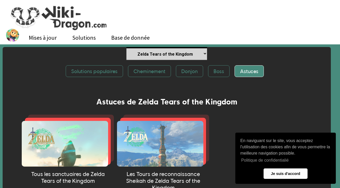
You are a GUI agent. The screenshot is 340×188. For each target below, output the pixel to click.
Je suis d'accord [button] (285, 174)
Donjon (189, 71)
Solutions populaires (94, 71)
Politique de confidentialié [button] (264, 160)
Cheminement (149, 71)
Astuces (249, 71)
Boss (219, 71)
